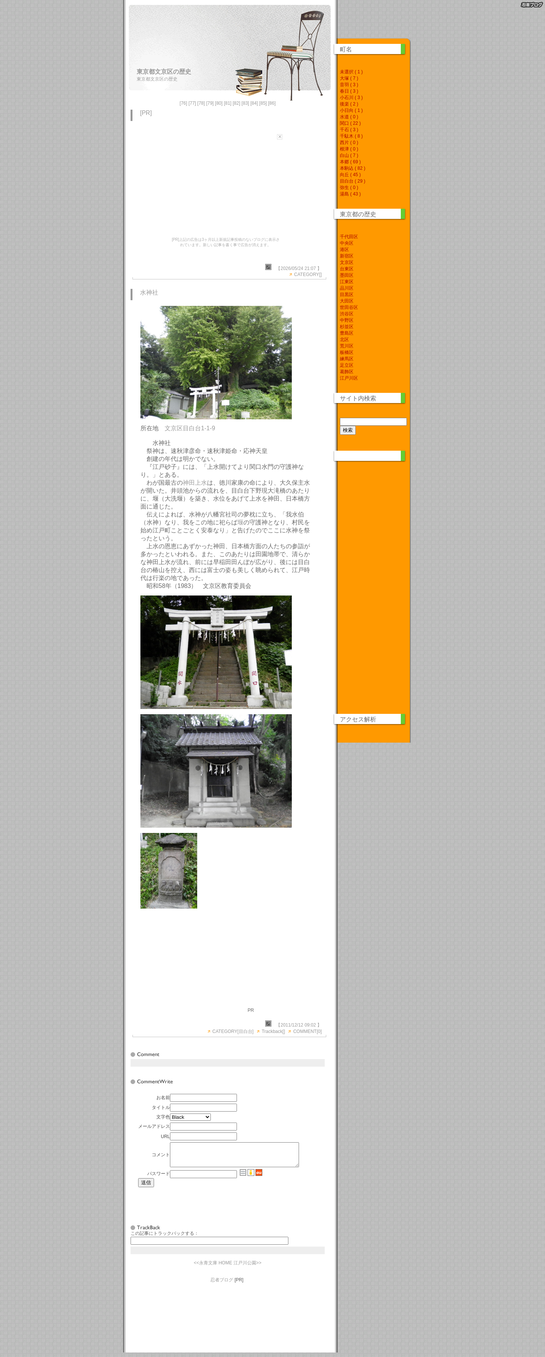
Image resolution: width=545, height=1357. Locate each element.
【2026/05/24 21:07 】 (299, 268)
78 (201, 103)
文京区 (346, 262)
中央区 (346, 243)
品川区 (346, 288)
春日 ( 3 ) (349, 91)
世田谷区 (349, 307)
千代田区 (349, 236)
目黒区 (346, 294)
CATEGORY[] (308, 274)
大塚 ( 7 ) (349, 78)
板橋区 (346, 352)
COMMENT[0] (307, 1031)
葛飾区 (346, 371)
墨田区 (346, 275)
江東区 (346, 281)
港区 (344, 249)
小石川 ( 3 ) (351, 97)
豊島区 (346, 333)
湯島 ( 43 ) (350, 194)
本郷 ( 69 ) (350, 161)
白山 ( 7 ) (349, 155)
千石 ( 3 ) (349, 129)
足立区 (346, 365)
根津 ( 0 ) (349, 149)
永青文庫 (208, 1267)
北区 (344, 339)
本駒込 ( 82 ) (352, 168)
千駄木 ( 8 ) (351, 136)
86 (271, 103)
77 (192, 103)
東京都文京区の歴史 (164, 71)
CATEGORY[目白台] (233, 1031)
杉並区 (346, 326)
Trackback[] (273, 1031)
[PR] (146, 113)
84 (254, 103)
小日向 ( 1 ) (351, 110)
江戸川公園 (245, 1267)
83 (245, 103)
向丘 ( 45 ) (350, 174)
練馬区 (346, 358)
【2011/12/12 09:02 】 (299, 1025)
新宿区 (346, 256)
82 (236, 103)
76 (183, 103)
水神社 (149, 292)
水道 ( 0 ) (349, 116)
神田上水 (195, 482)
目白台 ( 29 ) (352, 181)
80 (218, 103)
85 (262, 103)
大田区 (346, 301)
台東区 (346, 268)
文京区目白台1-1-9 (190, 428)
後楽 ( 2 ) (349, 104)
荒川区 (346, 346)
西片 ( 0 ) (349, 142)
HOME (225, 1267)
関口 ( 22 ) (350, 123)
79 (209, 103)
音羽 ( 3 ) (349, 84)
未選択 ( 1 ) (351, 71)
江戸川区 (349, 378)
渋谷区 (346, 313)
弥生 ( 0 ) (349, 187)
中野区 (346, 320)
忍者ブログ (221, 1284)
